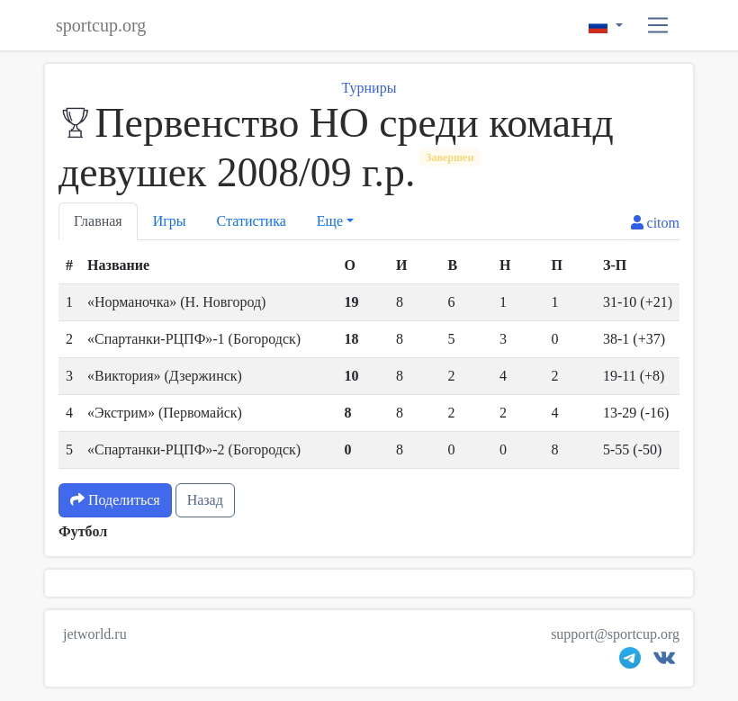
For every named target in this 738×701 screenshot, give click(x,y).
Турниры (369, 87)
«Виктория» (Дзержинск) (164, 375)
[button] (658, 25)
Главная (98, 221)
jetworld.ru (95, 634)
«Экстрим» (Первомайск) (164, 412)
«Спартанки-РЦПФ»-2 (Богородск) (194, 449)
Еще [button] (330, 221)
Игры (169, 221)
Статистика (251, 221)
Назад (205, 500)
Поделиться (115, 500)
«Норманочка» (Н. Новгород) (176, 302)
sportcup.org (101, 25)
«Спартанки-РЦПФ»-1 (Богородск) (194, 338)
